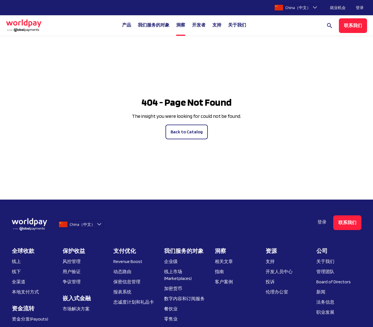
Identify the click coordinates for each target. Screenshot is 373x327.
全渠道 (18, 281)
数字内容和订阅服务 (184, 298)
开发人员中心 (279, 271)
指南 (219, 271)
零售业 (171, 319)
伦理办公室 (277, 292)
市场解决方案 (76, 308)
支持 (216, 25)
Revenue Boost (127, 261)
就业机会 (338, 7)
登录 (360, 7)
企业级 (171, 261)
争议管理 (72, 281)
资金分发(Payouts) (30, 319)
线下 (16, 271)
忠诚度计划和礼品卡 (133, 302)
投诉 (270, 281)
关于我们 (325, 261)
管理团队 (325, 271)
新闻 (320, 292)
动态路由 (122, 271)
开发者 (199, 25)
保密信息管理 (126, 281)
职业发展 (325, 312)
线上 (16, 261)
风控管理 (72, 261)
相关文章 (224, 261)
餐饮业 (171, 308)
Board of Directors (333, 281)
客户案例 (224, 281)
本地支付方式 (25, 292)
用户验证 (72, 271)
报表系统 (122, 292)
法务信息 (325, 302)
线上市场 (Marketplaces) (178, 275)
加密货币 (173, 288)
